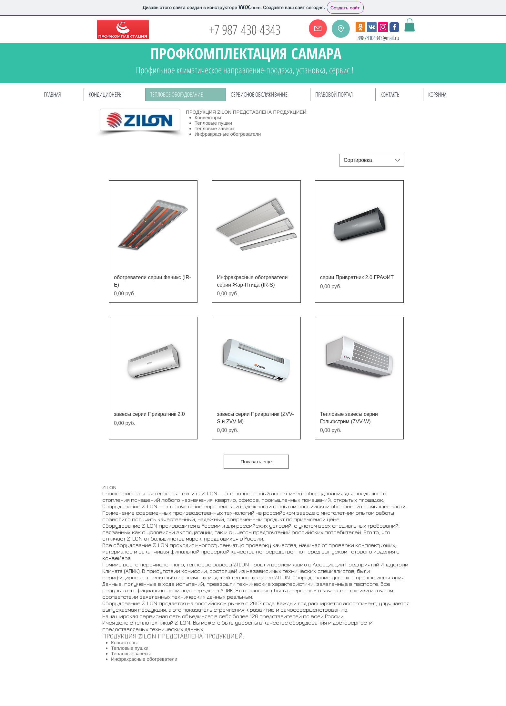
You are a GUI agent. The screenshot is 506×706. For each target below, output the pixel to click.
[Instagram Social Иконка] (383, 27)
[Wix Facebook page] (394, 27)
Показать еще (256, 461)
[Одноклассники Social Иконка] (360, 27)
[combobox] (371, 160)
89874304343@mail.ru (378, 38)
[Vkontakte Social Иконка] (372, 27)
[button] (409, 25)
